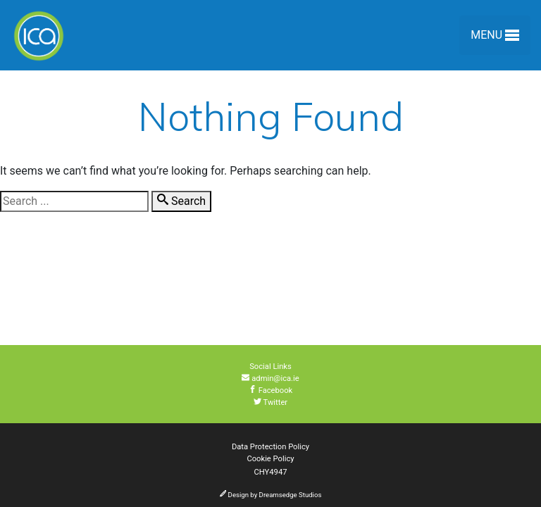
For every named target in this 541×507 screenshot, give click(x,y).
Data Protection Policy (270, 446)
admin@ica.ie (270, 378)
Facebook (271, 390)
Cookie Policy (270, 458)
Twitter (270, 402)
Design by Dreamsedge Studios (271, 495)
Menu (495, 37)
